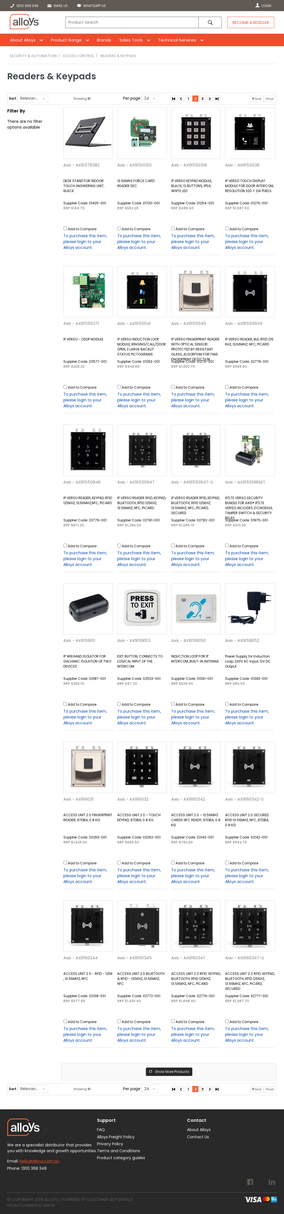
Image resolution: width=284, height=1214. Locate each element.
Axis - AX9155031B (189, 165)
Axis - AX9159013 (133, 640)
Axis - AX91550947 (136, 482)
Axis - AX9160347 (188, 958)
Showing (82, 98)
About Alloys (23, 40)
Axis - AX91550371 (81, 323)
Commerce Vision (37, 1205)
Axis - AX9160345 (134, 958)
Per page (131, 98)
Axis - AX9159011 (79, 640)
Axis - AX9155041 (134, 323)
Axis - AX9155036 (242, 165)
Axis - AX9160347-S (244, 958)
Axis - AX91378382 (81, 165)
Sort (12, 98)
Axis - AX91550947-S (192, 482)
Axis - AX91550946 (82, 482)
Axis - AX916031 (78, 799)
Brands (104, 40)
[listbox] (33, 98)
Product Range (66, 40)
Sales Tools (131, 40)
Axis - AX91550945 (244, 323)
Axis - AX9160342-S (244, 799)
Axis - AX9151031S (134, 165)
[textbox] (131, 22)
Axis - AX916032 (132, 799)
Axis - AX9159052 (242, 640)
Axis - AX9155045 (188, 323)
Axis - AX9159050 (188, 640)
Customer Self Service (110, 1199)
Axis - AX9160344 (80, 958)
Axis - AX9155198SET (245, 482)
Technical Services (177, 40)
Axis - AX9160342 (188, 799)
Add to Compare (82, 229)
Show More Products (172, 1071)
